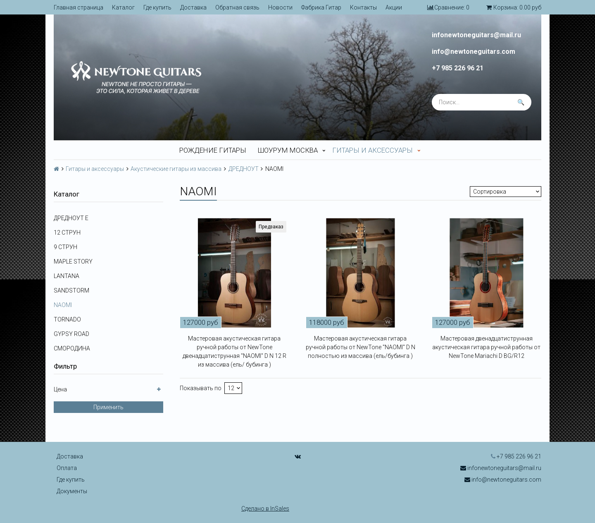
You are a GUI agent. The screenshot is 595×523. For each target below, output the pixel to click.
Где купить (157, 7)
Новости (280, 7)
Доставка (193, 7)
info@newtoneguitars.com (473, 51)
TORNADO (67, 319)
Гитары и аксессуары (372, 150)
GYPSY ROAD (71, 334)
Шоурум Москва (288, 150)
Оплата (67, 468)
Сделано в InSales (265, 508)
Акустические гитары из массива (176, 169)
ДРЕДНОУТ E (71, 218)
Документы (72, 491)
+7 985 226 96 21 (457, 68)
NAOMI (63, 305)
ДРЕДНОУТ (243, 169)
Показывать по (200, 388)
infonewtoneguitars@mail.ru (476, 35)
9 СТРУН (65, 247)
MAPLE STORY (73, 261)
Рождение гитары (212, 150)
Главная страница (78, 7)
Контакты (363, 7)
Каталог (123, 7)
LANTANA (66, 276)
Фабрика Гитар (321, 7)
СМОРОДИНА (72, 348)
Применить (108, 407)
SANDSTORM (71, 290)
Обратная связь (237, 7)
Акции (394, 7)
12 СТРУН (67, 232)
